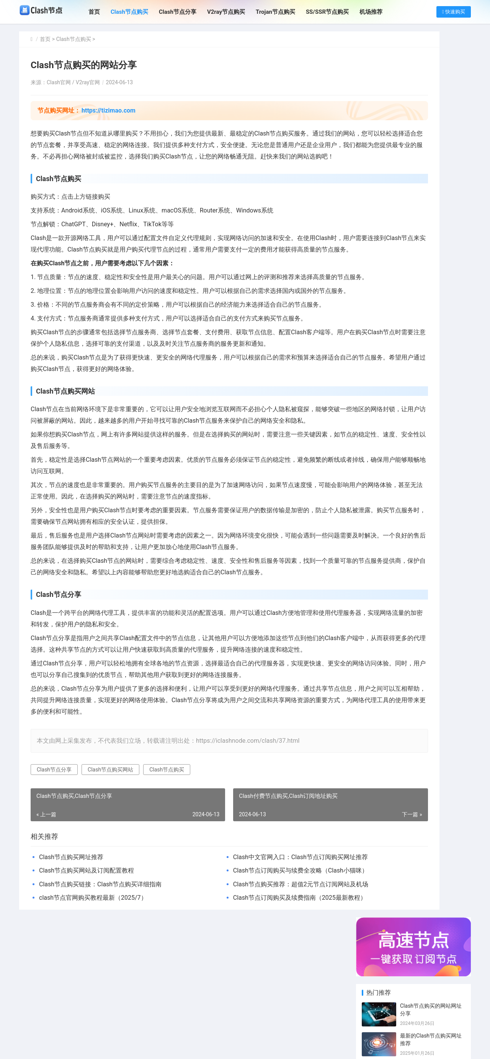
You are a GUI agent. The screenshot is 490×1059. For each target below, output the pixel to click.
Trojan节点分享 (450, 598)
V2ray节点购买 (236, 11)
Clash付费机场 (381, 598)
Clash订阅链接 (381, 587)
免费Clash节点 (450, 575)
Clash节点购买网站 (110, 861)
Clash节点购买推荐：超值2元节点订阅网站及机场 (254, 976)
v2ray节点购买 (381, 564)
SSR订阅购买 (449, 633)
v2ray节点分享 (416, 552)
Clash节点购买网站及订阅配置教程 (86, 962)
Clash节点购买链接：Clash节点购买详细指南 (100, 976)
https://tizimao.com (109, 110)
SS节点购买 (413, 598)
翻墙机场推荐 (450, 587)
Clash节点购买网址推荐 (71, 949)
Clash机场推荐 (416, 575)
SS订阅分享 (378, 633)
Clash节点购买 (140, 11)
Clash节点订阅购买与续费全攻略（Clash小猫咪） (254, 962)
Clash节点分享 (188, 11)
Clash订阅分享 (450, 529)
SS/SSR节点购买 (337, 11)
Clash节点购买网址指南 (428, 269)
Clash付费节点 (381, 540)
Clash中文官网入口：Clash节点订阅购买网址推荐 (254, 949)
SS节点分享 (448, 564)
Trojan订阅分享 (450, 621)
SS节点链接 (413, 564)
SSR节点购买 (380, 552)
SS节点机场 (413, 587)
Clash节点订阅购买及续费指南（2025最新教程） (254, 989)
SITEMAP (294, 1046)
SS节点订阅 (413, 633)
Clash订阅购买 (416, 529)
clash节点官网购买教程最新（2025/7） (93, 989)
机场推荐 (381, 11)
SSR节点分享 (449, 552)
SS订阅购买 (413, 621)
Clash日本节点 (450, 540)
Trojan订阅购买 (381, 621)
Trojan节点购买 (286, 11)
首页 (105, 11)
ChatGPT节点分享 (450, 610)
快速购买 (453, 12)
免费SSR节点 (380, 610)
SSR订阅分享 (380, 575)
